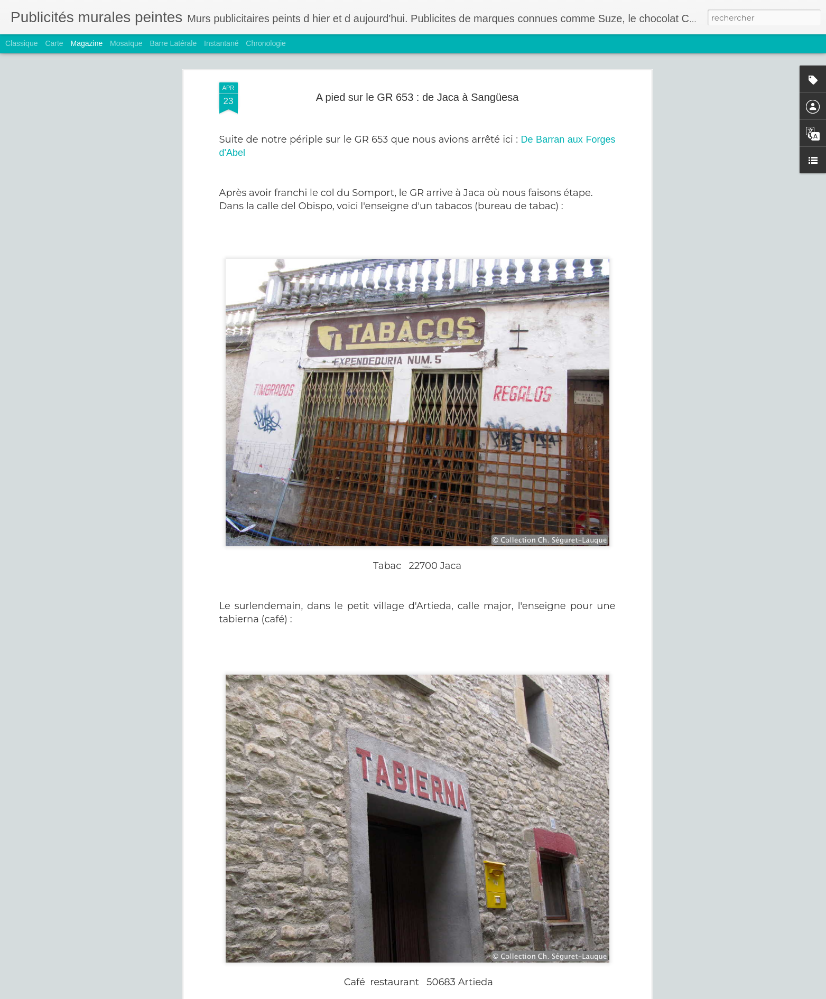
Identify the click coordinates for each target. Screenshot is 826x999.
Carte (54, 43)
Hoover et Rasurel (341, 987)
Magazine (87, 43)
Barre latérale (173, 43)
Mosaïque (126, 43)
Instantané (221, 43)
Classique (21, 43)
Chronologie (266, 43)
